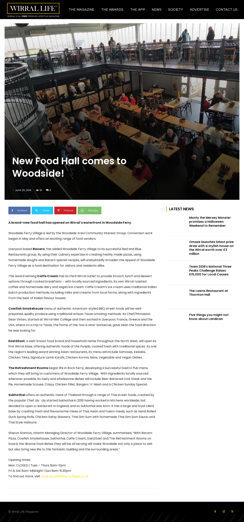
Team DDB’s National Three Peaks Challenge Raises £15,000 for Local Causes (210, 270)
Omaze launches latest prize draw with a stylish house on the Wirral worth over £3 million (211, 248)
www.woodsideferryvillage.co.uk (64, 476)
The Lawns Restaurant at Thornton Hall (208, 293)
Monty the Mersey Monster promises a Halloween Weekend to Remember (210, 221)
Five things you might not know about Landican (209, 317)
